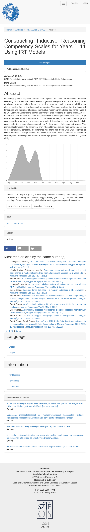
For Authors (14, 381)
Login (85, 3)
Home (9, 30)
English (12, 347)
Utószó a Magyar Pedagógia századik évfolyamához (50, 315)
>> (20, 331)
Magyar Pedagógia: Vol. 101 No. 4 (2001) (44, 313)
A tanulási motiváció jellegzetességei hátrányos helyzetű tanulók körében (39, 426)
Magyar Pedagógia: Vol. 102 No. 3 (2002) (39, 307)
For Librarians (15, 386)
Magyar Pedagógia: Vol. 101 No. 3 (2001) (44, 281)
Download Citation (43, 206)
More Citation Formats (19, 206)
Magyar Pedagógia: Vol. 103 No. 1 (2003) (44, 327)
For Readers (14, 375)
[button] (10, 248)
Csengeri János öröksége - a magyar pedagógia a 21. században (54, 290)
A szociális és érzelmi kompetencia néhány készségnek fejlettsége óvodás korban (43, 446)
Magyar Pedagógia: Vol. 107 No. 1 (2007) (28, 293)
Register (74, 3)
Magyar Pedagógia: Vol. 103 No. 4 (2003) (46, 287)
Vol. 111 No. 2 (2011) (36, 30)
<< (5, 331)
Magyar (12, 353)
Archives (19, 30)
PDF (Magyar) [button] (45, 62)
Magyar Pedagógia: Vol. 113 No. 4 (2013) (28, 276)
